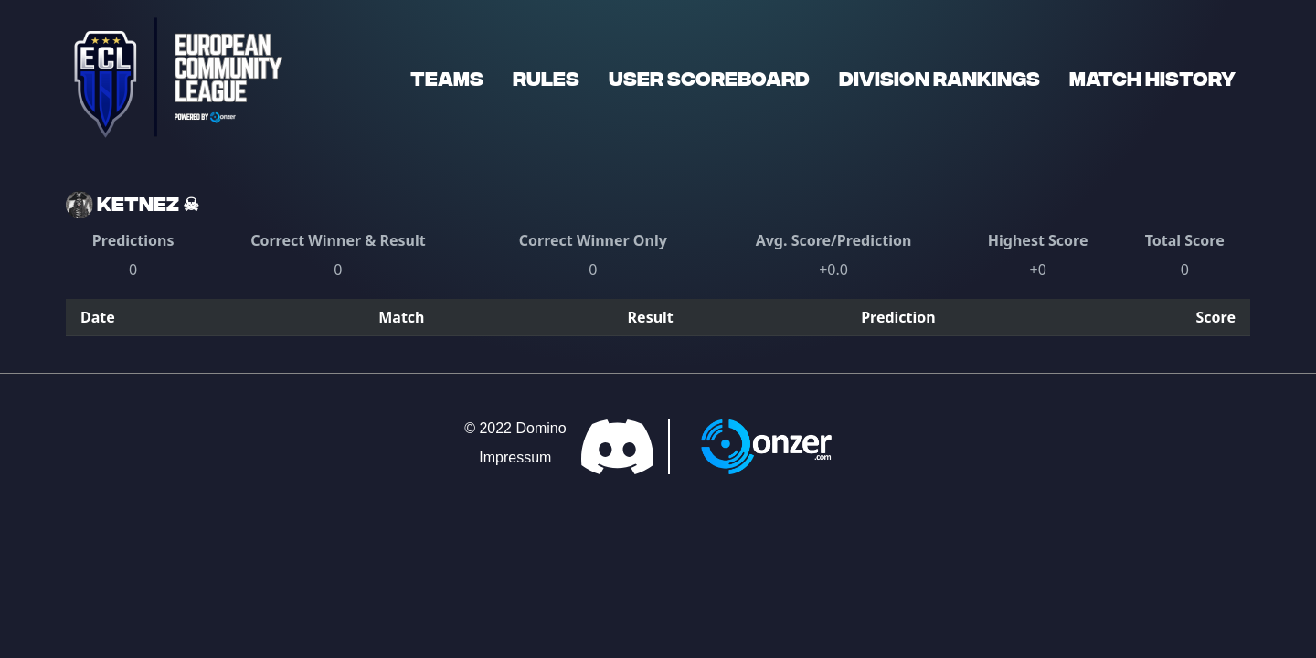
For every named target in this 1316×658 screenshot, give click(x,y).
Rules (546, 77)
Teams (446, 77)
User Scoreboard (709, 77)
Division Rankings (939, 77)
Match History (1152, 77)
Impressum (515, 457)
